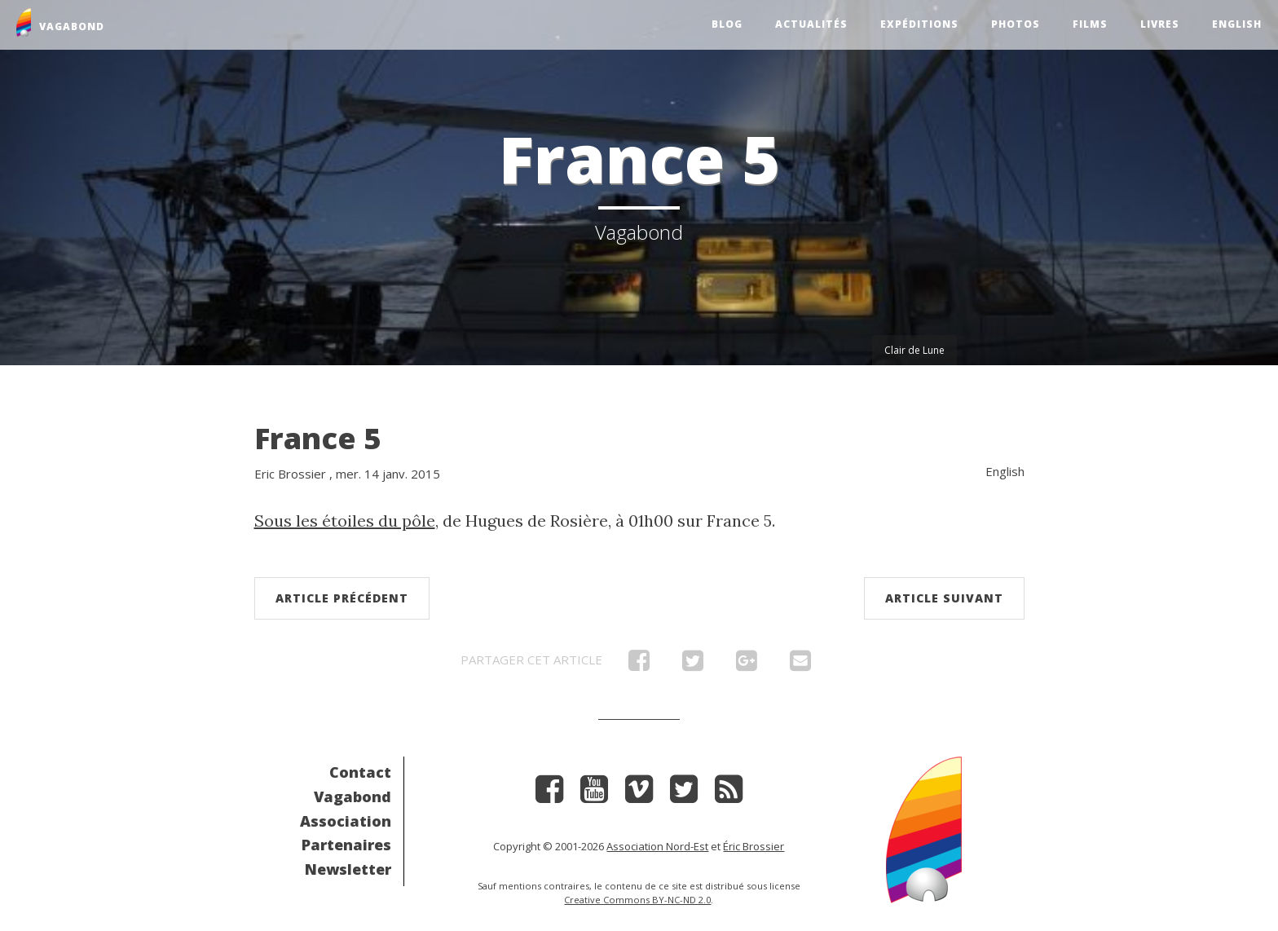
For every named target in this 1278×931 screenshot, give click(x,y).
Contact (360, 772)
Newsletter (348, 869)
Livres (1159, 24)
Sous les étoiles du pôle (344, 520)
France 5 (317, 438)
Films (1090, 24)
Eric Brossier (290, 474)
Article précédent (341, 598)
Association (345, 821)
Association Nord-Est (657, 846)
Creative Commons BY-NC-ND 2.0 (637, 899)
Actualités (811, 24)
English (1237, 24)
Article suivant (944, 598)
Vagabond (352, 796)
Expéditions (919, 24)
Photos (1015, 24)
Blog (727, 24)
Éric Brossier (753, 846)
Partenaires (346, 844)
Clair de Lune (914, 350)
